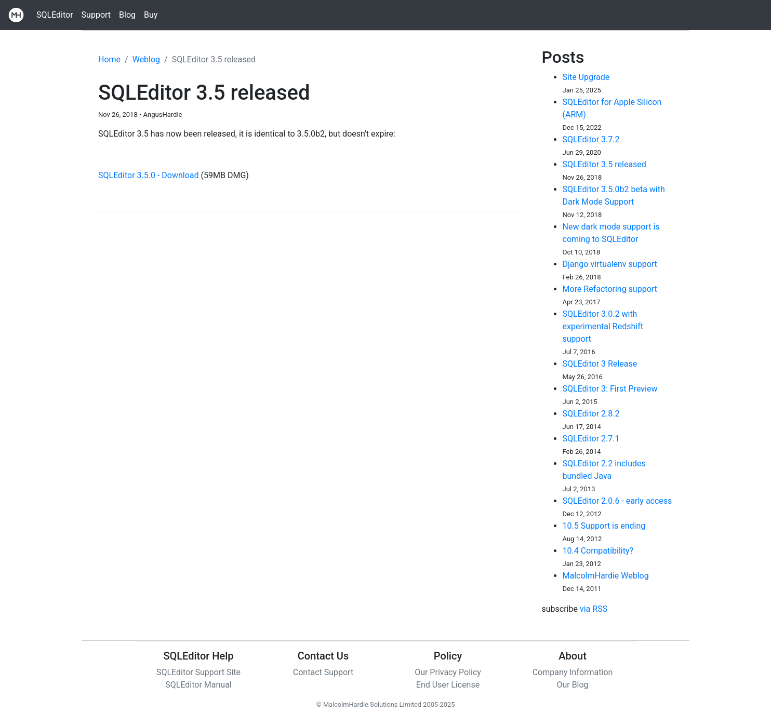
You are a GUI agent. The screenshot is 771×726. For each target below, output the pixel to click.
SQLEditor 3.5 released (604, 164)
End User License (448, 685)
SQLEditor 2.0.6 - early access (617, 501)
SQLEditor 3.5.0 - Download (148, 175)
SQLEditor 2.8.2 (591, 414)
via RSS (593, 609)
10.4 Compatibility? (598, 551)
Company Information (573, 672)
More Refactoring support (610, 289)
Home (109, 59)
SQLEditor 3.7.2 (591, 139)
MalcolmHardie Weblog (606, 576)
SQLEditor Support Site (198, 672)
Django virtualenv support (610, 264)
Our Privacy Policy (448, 672)
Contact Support (323, 672)
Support (96, 15)
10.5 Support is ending (604, 526)
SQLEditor (54, 15)
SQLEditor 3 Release (600, 364)
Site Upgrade (586, 77)
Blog (127, 15)
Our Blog (572, 685)
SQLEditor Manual (198, 685)
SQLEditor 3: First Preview (610, 389)
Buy (150, 15)
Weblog (146, 59)
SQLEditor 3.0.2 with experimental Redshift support (603, 326)
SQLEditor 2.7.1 (591, 438)
